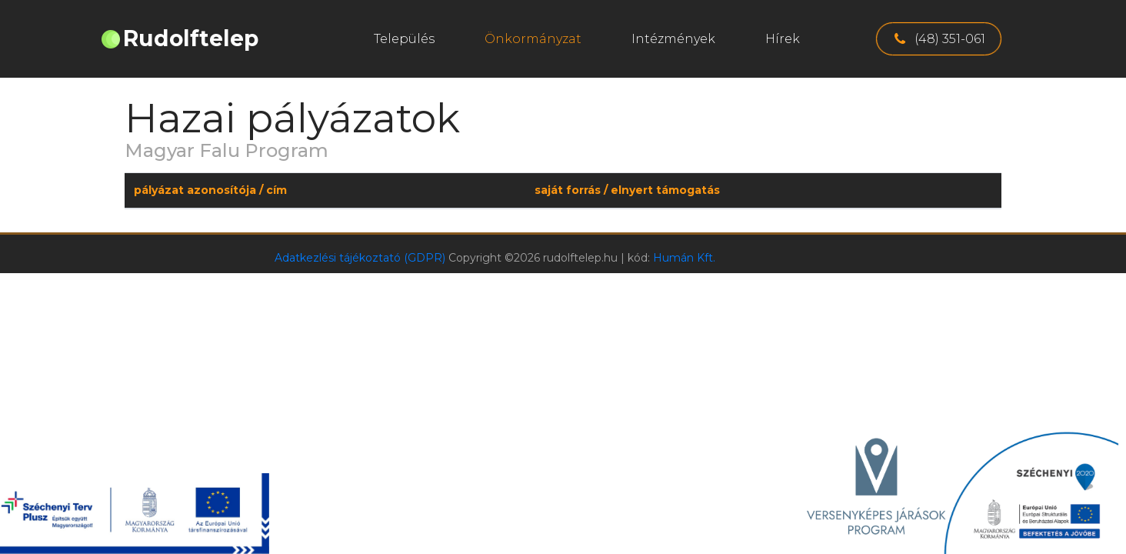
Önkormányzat (533, 39)
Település (404, 39)
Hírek (782, 39)
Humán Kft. (684, 258)
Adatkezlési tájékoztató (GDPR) (360, 258)
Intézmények (673, 39)
